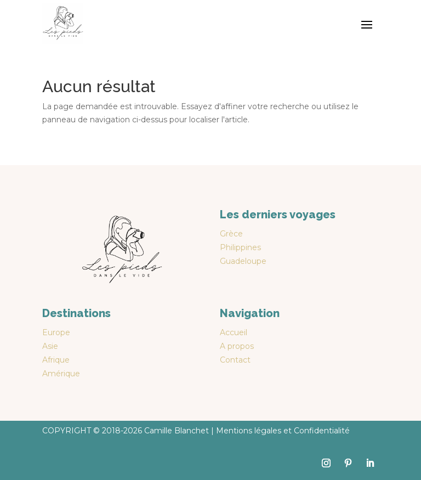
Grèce (231, 234)
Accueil (233, 332)
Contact (235, 360)
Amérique (61, 374)
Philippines (240, 247)
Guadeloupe (243, 261)
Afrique (56, 360)
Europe (56, 332)
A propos (237, 346)
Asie (50, 346)
